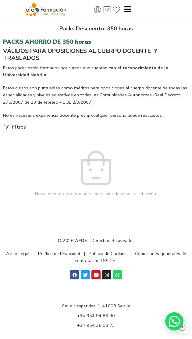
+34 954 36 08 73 (96, 325)
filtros (14, 126)
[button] (174, 321)
